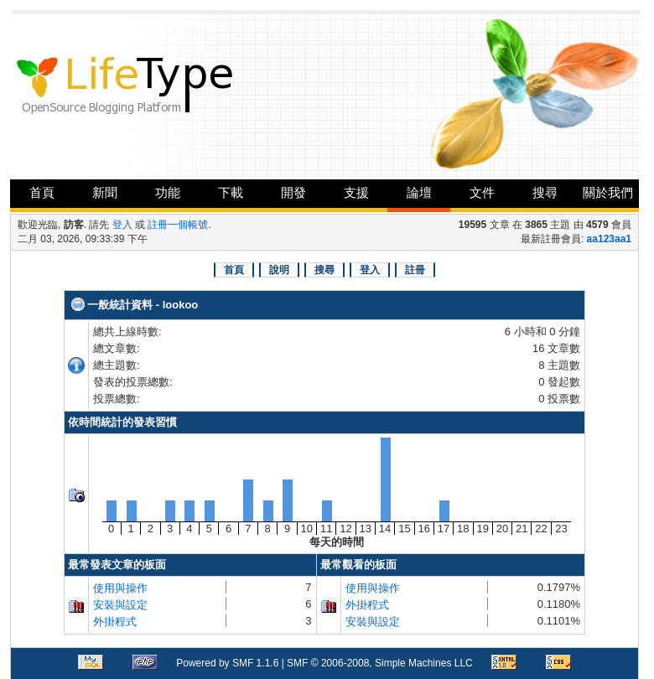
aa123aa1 (609, 239)
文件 (482, 192)
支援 (356, 192)
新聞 (104, 192)
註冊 (415, 270)
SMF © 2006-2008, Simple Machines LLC (380, 663)
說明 (279, 270)
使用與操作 (120, 588)
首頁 (41, 192)
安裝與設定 (120, 605)
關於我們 (608, 192)
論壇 (419, 192)
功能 (167, 192)
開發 (293, 192)
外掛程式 (115, 621)
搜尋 (545, 192)
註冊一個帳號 (178, 225)
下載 (230, 192)
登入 (122, 225)
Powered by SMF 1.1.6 (227, 663)
